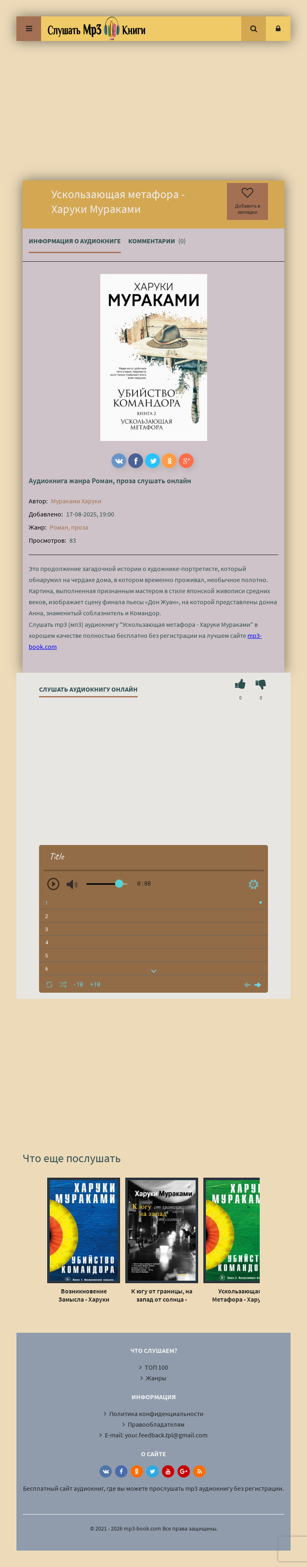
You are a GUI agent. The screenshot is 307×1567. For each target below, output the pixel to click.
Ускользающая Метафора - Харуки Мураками (240, 1295)
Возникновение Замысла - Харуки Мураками (83, 1295)
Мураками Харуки (76, 501)
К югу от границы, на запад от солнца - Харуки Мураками (161, 1295)
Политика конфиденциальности (156, 1413)
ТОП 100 (156, 1367)
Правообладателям (156, 1424)
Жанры (156, 1378)
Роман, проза (114, 480)
